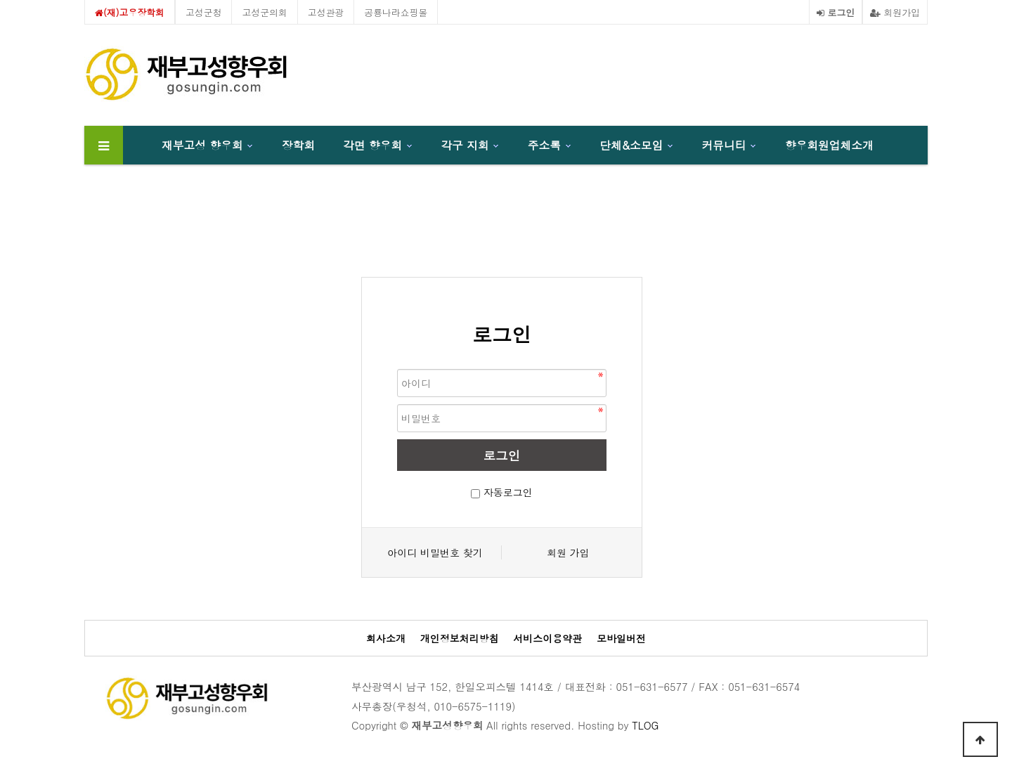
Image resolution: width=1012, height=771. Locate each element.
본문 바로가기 (0, 0)
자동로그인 (508, 492)
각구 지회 (464, 145)
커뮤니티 (724, 145)
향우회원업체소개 (829, 145)
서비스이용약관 (547, 638)
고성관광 (326, 12)
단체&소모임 (631, 145)
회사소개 (386, 638)
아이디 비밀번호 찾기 (434, 552)
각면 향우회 (372, 145)
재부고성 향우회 (202, 145)
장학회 (298, 145)
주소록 (544, 145)
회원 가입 (568, 552)
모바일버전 (621, 638)
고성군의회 (264, 12)
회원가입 (895, 12)
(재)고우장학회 (129, 12)
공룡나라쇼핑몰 (395, 12)
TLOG (645, 725)
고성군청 (204, 12)
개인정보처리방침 (459, 638)
